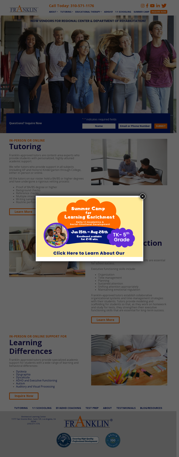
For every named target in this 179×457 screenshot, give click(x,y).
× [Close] (142, 196)
